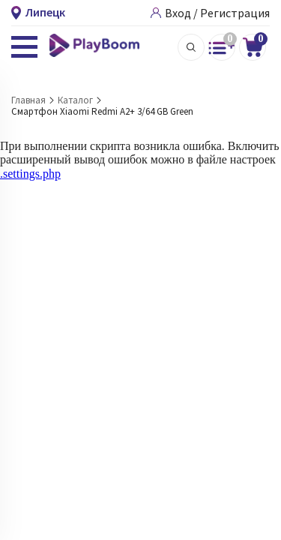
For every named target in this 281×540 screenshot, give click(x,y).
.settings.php (30, 173)
